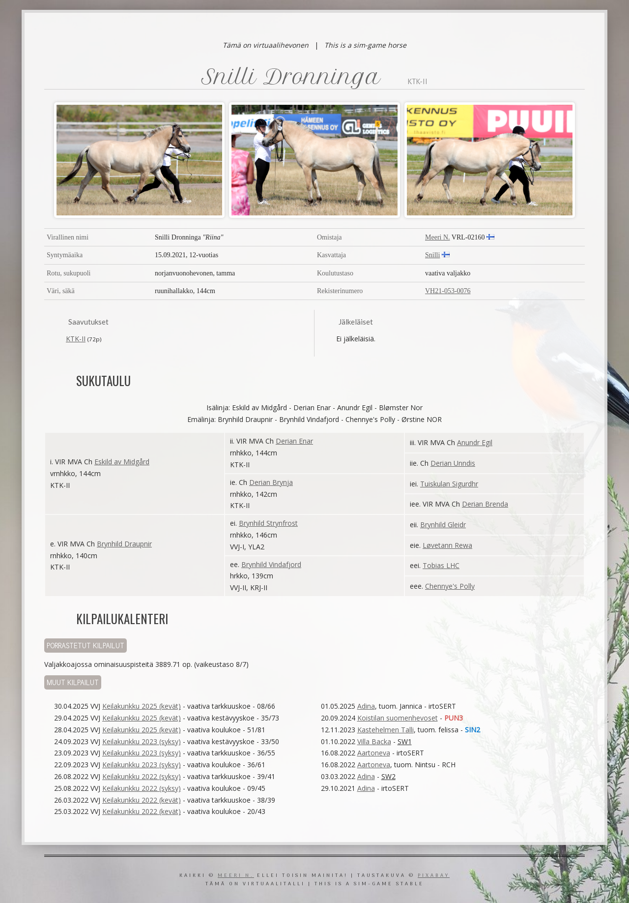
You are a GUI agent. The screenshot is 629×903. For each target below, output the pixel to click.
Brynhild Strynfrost (268, 523)
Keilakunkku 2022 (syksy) (141, 776)
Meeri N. (437, 237)
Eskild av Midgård (121, 461)
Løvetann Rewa (447, 545)
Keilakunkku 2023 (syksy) (141, 741)
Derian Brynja (271, 482)
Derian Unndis (452, 463)
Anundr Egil (474, 442)
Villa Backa (374, 741)
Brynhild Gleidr (443, 524)
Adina (366, 706)
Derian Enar (294, 441)
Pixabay (434, 876)
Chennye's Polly (450, 586)
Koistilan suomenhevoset (397, 717)
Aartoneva (373, 752)
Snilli (432, 255)
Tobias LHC (441, 565)
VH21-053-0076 (448, 291)
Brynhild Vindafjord (271, 564)
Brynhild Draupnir (124, 543)
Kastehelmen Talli (385, 729)
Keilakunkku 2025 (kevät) (141, 706)
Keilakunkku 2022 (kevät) (141, 800)
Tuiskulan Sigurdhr (449, 483)
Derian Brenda (485, 504)
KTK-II (76, 338)
